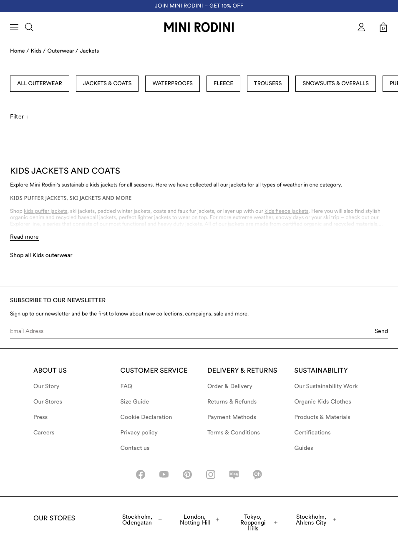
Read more (24, 236)
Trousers (268, 84)
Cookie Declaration (146, 417)
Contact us (135, 448)
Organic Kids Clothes (323, 402)
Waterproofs (172, 84)
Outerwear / (63, 51)
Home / (19, 51)
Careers (44, 432)
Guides (304, 448)
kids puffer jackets (45, 211)
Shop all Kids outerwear (41, 255)
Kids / (38, 51)
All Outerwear (39, 84)
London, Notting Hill (199, 519)
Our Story (46, 386)
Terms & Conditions (233, 432)
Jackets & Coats (107, 84)
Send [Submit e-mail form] (381, 331)
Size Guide (135, 402)
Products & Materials (322, 417)
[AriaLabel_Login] (361, 27)
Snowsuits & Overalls (335, 84)
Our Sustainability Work (326, 386)
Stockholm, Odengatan (142, 519)
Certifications (313, 432)
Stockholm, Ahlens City (316, 519)
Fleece (223, 84)
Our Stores (47, 402)
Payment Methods (231, 417)
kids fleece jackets (286, 211)
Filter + (19, 116)
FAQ (127, 386)
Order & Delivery (229, 386)
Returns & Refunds (232, 402)
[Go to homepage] (199, 27)
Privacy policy (139, 432)
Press (40, 417)
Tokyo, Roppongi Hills (258, 522)
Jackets (89, 51)
